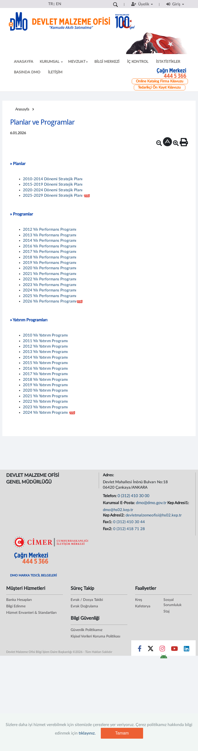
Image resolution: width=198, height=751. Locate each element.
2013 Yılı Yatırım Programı (45, 352)
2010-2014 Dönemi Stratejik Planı (52, 179)
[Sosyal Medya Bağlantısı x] (150, 649)
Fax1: (108, 522)
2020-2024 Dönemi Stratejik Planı (52, 190)
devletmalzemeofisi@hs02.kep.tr (154, 515)
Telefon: (110, 496)
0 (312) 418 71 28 (129, 529)
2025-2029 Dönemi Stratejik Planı (52, 195)
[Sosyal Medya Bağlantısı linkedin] (186, 649)
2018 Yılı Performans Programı (49, 257)
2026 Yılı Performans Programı (49, 301)
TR (50, 4)
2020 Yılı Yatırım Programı (45, 390)
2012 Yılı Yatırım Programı (45, 346)
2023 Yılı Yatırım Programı (45, 407)
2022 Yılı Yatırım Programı (45, 401)
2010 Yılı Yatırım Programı (45, 335)
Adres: (109, 475)
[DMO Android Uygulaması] (163, 658)
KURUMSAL (51, 62)
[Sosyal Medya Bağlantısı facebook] (140, 649)
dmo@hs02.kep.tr (118, 510)
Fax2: (108, 529)
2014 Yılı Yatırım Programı (45, 357)
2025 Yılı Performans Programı (49, 296)
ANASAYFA (23, 62)
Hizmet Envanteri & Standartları (31, 613)
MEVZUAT (78, 62)
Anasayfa (22, 109)
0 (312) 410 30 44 (129, 522)
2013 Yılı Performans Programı (49, 235)
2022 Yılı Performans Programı (49, 279)
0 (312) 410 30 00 (133, 496)
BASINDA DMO (27, 72)
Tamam (122, 733)
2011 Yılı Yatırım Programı (45, 341)
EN (58, 4)
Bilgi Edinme (16, 606)
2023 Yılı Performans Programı (49, 285)
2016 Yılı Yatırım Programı (45, 368)
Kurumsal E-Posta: (119, 503)
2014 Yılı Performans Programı (49, 241)
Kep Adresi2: (114, 515)
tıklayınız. (87, 733)
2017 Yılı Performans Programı (49, 252)
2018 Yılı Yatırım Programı (45, 380)
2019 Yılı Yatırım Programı (45, 385)
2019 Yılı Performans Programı (49, 263)
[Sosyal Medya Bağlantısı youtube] (174, 649)
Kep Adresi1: (178, 503)
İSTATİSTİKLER (168, 62)
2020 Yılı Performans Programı (49, 268)
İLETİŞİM (55, 72)
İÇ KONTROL (137, 62)
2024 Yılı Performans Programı (49, 290)
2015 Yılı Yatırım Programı (45, 363)
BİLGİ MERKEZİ (106, 62)
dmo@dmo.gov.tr (151, 503)
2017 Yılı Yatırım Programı (45, 374)
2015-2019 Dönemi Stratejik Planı (52, 184)
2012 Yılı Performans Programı (49, 229)
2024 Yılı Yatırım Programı (45, 413)
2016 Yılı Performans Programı (49, 246)
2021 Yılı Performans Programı (49, 274)
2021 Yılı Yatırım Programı (45, 396)
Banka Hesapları (19, 600)
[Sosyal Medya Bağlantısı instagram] (162, 649)
